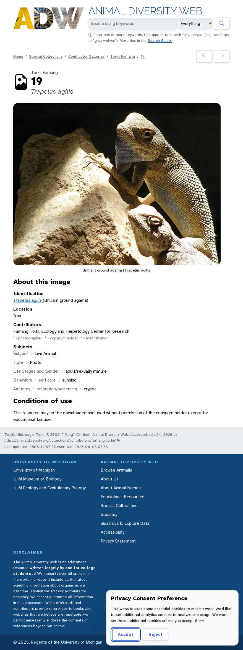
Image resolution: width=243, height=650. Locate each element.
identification (94, 338)
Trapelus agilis (28, 300)
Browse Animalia (116, 470)
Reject (155, 634)
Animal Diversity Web (145, 11)
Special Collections (45, 56)
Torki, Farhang (122, 56)
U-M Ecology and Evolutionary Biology (49, 488)
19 (143, 56)
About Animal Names (121, 488)
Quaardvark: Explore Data (125, 523)
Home (18, 56)
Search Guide (160, 40)
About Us (110, 479)
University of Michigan (34, 470)
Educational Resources (122, 497)
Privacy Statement (118, 541)
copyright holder (61, 338)
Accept (125, 634)
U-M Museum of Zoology (37, 479)
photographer (27, 338)
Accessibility (112, 532)
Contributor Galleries (86, 56)
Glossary (109, 514)
